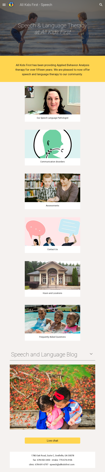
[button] (4, 4)
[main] (52, 29)
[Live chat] (52, 440)
